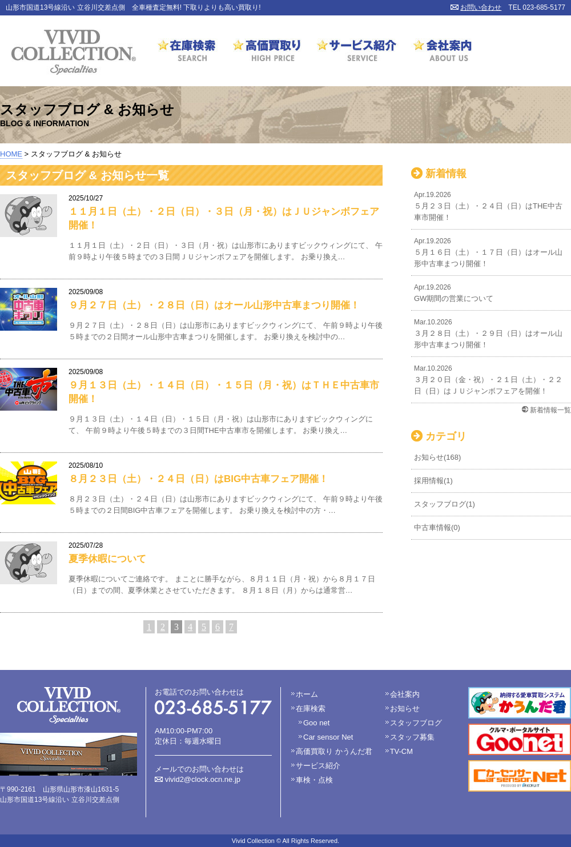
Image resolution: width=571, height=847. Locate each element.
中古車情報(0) (437, 527)
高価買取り (267, 52)
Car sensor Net (328, 737)
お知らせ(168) (437, 457)
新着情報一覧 (550, 410)
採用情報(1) (433, 480)
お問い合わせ (480, 7)
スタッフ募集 (412, 737)
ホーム (307, 694)
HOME (11, 154)
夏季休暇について (107, 558)
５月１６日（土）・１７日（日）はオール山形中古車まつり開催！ (491, 251)
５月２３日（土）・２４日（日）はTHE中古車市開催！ (491, 205)
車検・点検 (314, 780)
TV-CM (401, 751)
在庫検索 (187, 52)
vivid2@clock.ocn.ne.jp (202, 779)
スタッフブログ (416, 722)
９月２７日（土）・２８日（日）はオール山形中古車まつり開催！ (214, 305)
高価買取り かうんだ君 (334, 751)
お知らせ (405, 708)
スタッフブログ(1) (444, 504)
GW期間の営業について (491, 292)
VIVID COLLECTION (73, 52)
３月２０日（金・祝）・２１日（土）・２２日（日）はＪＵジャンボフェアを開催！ (491, 379)
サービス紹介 (357, 52)
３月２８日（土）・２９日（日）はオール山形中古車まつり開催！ (491, 332)
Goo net (316, 722)
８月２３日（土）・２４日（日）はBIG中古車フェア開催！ (198, 478)
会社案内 (439, 52)
